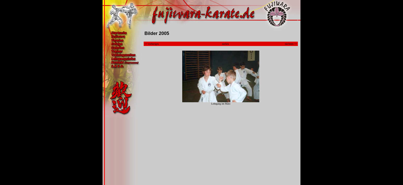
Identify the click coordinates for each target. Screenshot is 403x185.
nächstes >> (291, 43)
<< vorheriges (151, 43)
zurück (225, 43)
